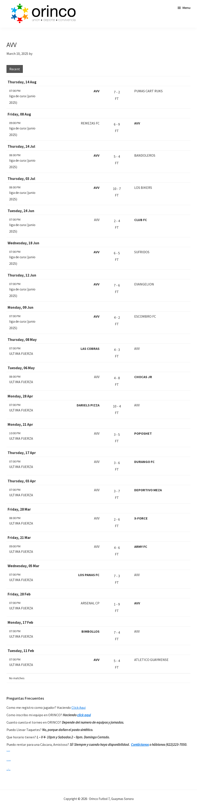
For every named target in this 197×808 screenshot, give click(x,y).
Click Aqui (78, 707)
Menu (186, 7)
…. (9, 759)
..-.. (8, 769)
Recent (14, 69)
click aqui (84, 715)
